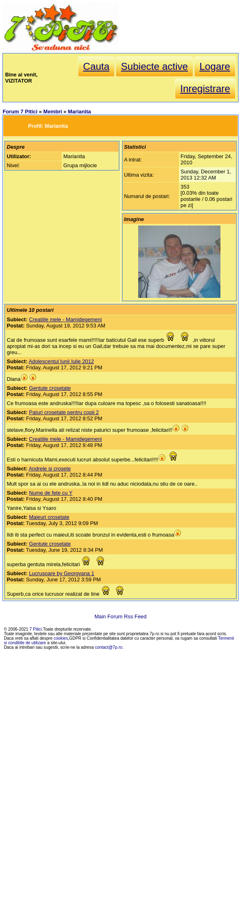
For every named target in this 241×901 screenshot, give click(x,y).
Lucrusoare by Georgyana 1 (61, 573)
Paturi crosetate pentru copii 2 (64, 412)
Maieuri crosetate (49, 517)
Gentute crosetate (50, 388)
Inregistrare (205, 88)
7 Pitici (36, 629)
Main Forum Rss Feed (121, 616)
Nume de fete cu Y (50, 493)
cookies (61, 638)
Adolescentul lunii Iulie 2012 (61, 361)
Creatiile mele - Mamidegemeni (65, 319)
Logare (214, 66)
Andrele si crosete (50, 468)
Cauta (96, 66)
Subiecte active (154, 66)
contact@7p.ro (109, 647)
